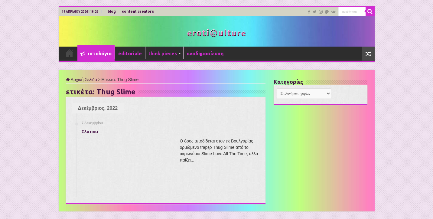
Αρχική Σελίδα (81, 79)
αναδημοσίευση (205, 53)
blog (112, 11)
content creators (138, 11)
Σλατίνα (90, 131)
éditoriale (130, 53)
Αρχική (69, 53)
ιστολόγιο (96, 53)
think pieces (162, 53)
